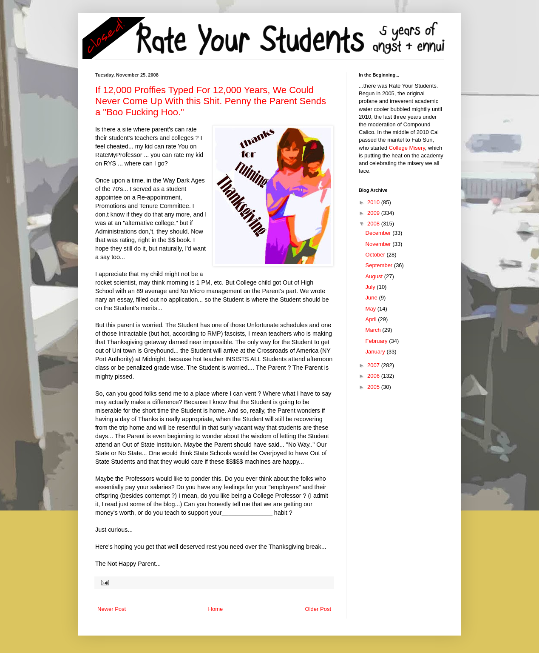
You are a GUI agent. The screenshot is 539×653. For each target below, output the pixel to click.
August (375, 276)
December (379, 233)
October (376, 254)
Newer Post (111, 609)
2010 (374, 202)
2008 (374, 223)
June (372, 297)
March (374, 330)
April (372, 319)
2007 (374, 365)
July (371, 287)
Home (215, 609)
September (380, 265)
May (371, 308)
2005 (374, 387)
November (379, 244)
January (376, 351)
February (377, 341)
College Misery (407, 148)
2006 (374, 376)
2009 (374, 213)
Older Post (318, 609)
